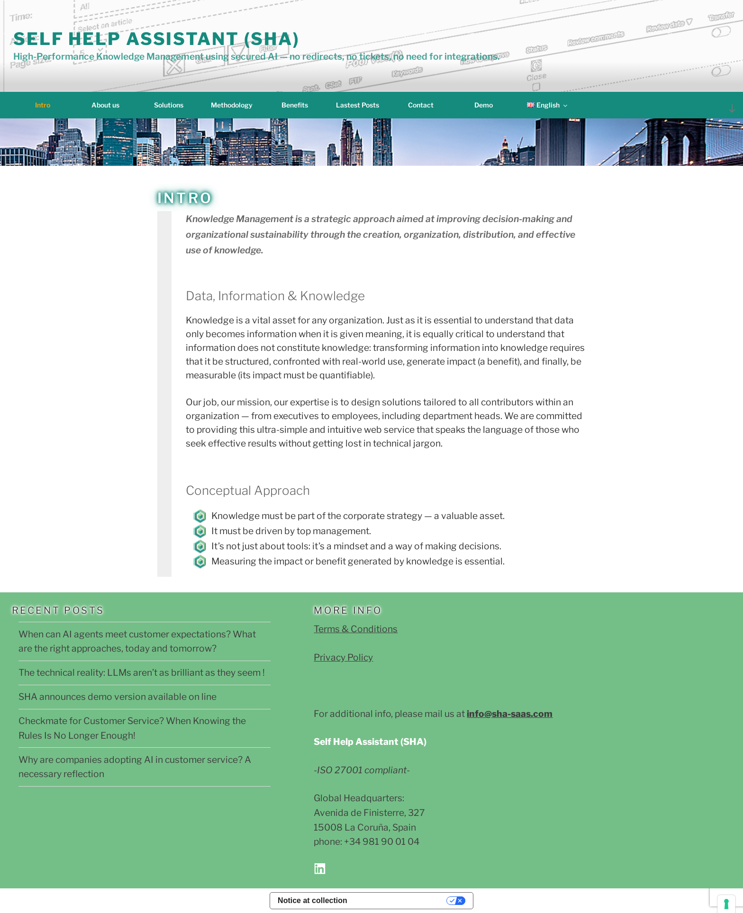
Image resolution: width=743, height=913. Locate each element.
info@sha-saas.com (510, 713)
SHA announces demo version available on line (117, 696)
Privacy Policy (343, 657)
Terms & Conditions (356, 629)
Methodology (232, 105)
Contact (421, 105)
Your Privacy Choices (401, 900)
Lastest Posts (357, 105)
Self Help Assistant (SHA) (156, 38)
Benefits (294, 105)
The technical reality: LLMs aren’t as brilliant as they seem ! (141, 672)
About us (105, 105)
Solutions (168, 105)
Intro (42, 105)
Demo (483, 105)
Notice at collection (312, 900)
